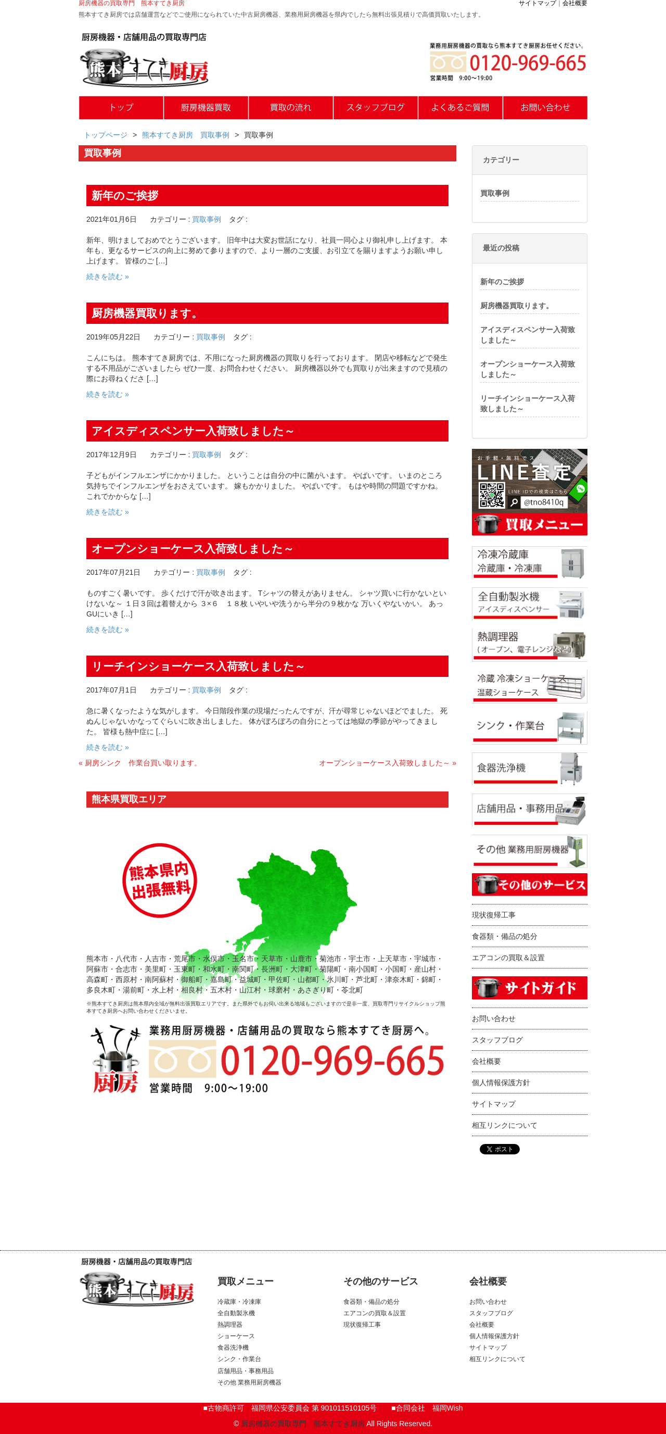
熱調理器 (229, 1324)
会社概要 (574, 3)
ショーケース (236, 1336)
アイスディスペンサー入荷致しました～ (527, 334)
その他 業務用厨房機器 (249, 1382)
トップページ (105, 135)
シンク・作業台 (239, 1359)
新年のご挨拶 (502, 282)
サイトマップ (537, 3)
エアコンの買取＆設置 (508, 957)
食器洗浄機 (233, 1347)
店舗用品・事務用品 (245, 1371)
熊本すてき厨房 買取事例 (185, 135)
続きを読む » (107, 276)
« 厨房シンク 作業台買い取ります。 (140, 763)
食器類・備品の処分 (504, 936)
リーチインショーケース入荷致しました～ (527, 403)
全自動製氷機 (236, 1313)
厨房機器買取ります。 (516, 305)
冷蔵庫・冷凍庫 (239, 1301)
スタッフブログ (497, 1040)
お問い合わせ (494, 1018)
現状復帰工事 (494, 915)
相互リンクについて (504, 1125)
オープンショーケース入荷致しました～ (527, 369)
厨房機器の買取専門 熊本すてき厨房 (303, 1423)
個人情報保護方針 (501, 1082)
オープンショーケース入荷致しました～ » (387, 763)
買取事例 (206, 219)
